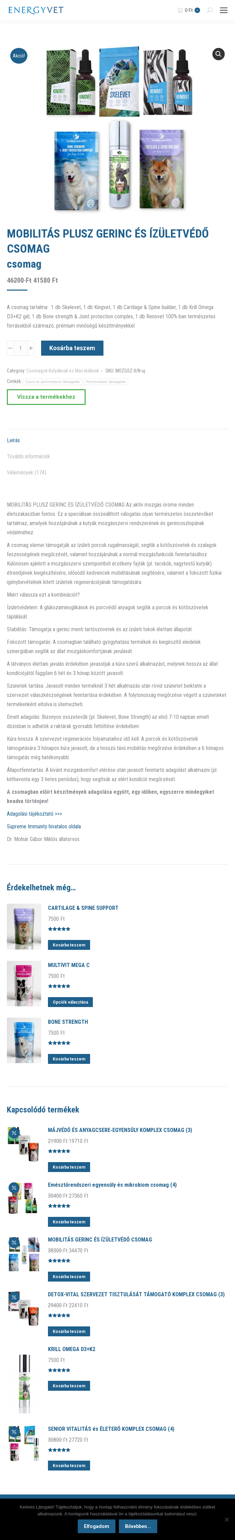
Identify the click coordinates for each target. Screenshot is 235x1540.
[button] (218, 54)
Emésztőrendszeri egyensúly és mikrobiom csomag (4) (112, 1185)
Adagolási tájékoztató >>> (34, 814)
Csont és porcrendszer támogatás (52, 382)
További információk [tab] (28, 456)
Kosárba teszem (72, 348)
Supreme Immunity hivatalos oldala (44, 826)
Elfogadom (96, 1526)
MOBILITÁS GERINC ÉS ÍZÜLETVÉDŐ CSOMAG (100, 1239)
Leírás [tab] (13, 440)
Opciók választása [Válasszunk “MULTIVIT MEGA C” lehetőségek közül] (70, 1002)
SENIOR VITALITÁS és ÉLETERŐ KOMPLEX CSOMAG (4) (111, 1429)
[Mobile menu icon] (223, 10)
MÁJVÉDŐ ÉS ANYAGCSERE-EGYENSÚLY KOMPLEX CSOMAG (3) (120, 1130)
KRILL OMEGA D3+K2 (71, 1349)
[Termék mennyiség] (20, 348)
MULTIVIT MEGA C (69, 965)
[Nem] (226, 1519)
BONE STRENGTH (68, 1022)
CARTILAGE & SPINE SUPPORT (83, 908)
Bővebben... (138, 1526)
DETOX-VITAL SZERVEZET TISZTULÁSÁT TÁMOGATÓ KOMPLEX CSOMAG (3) (136, 1294)
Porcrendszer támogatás (106, 382)
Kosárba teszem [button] (69, 945)
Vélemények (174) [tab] (26, 472)
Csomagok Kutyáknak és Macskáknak (62, 370)
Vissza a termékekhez (46, 397)
